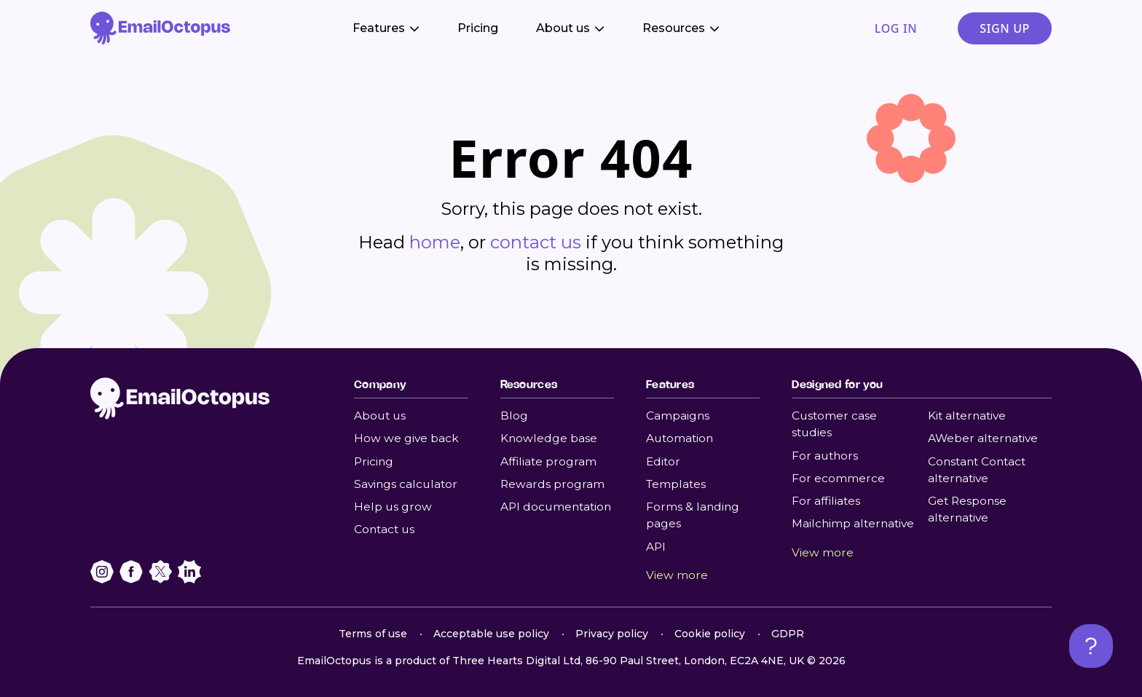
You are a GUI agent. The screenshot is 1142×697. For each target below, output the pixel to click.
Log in (896, 28)
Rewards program (552, 484)
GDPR (787, 633)
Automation (679, 438)
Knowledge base (548, 438)
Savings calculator (405, 484)
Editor (663, 461)
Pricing (477, 28)
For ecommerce (838, 478)
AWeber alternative (983, 438)
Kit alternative (967, 415)
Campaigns (677, 415)
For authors (825, 455)
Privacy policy (611, 633)
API (656, 547)
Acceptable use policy (491, 633)
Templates (676, 484)
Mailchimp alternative (853, 523)
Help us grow (393, 506)
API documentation (555, 506)
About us (380, 415)
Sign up (1005, 28)
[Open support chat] (1091, 646)
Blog (514, 415)
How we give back (406, 438)
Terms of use (373, 633)
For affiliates (826, 501)
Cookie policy (709, 633)
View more (677, 575)
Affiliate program (548, 461)
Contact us (384, 529)
